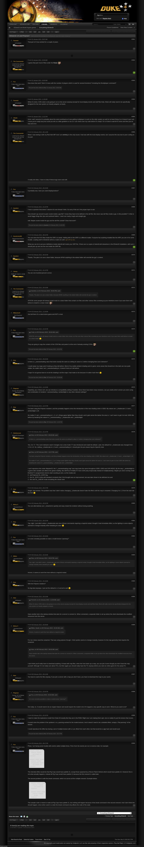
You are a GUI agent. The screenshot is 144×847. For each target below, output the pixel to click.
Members (53, 24)
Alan (14, 598)
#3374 (133, 329)
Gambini (16, 208)
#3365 (133, 116)
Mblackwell (16, 313)
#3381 (133, 520)
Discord (36, 24)
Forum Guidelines (112, 27)
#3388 (133, 691)
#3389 (133, 715)
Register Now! (107, 18)
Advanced (129, 24)
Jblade (15, 118)
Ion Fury (120, 843)
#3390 (133, 743)
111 (30, 32)
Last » (57, 32)
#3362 (133, 60)
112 (35, 32)
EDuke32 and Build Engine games (25, 27)
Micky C (15, 504)
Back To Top (47, 839)
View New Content (126, 27)
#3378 (133, 431)
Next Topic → (131, 816)
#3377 (133, 405)
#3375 (133, 359)
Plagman (16, 388)
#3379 (133, 488)
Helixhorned (17, 433)
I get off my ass (70, 240)
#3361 (133, 39)
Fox (14, 81)
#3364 (133, 99)
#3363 (133, 80)
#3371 (133, 270)
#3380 (133, 503)
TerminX (15, 40)
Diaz (14, 360)
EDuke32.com (24, 24)
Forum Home (38, 839)
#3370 (133, 254)
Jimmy (15, 271)
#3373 (133, 311)
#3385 (133, 596)
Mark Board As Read (16, 839)
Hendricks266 (17, 236)
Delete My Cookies (29, 839)
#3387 (133, 674)
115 (48, 32)
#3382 (133, 536)
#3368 (133, 206)
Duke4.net (13, 24)
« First (21, 32)
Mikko (15, 556)
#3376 (133, 387)
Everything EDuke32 (46, 27)
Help (124, 19)
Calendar (64, 24)
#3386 (133, 624)
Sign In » (100, 15)
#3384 (133, 581)
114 (44, 32)
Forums (44, 24)
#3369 (133, 235)
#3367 (133, 188)
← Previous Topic (108, 816)
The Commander (18, 61)
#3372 (133, 287)
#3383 (133, 554)
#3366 (133, 132)
